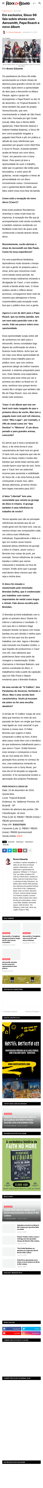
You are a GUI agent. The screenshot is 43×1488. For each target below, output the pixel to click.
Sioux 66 (5, 844)
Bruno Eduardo (20, 859)
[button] (3, 3)
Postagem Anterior (10, 1011)
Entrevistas (19, 842)
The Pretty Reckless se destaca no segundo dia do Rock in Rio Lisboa (27, 1250)
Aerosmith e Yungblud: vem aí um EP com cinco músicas (31, 938)
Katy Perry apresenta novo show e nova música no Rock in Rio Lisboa (28, 1262)
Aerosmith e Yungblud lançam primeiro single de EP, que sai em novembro (11, 939)
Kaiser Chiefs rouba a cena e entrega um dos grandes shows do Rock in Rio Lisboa (28, 1239)
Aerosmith (17, 11)
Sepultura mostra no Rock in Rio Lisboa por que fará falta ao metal (28, 1227)
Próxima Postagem (32, 1011)
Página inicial (7, 11)
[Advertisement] (21, 1436)
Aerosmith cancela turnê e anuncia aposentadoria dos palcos (9, 965)
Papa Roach (29, 842)
